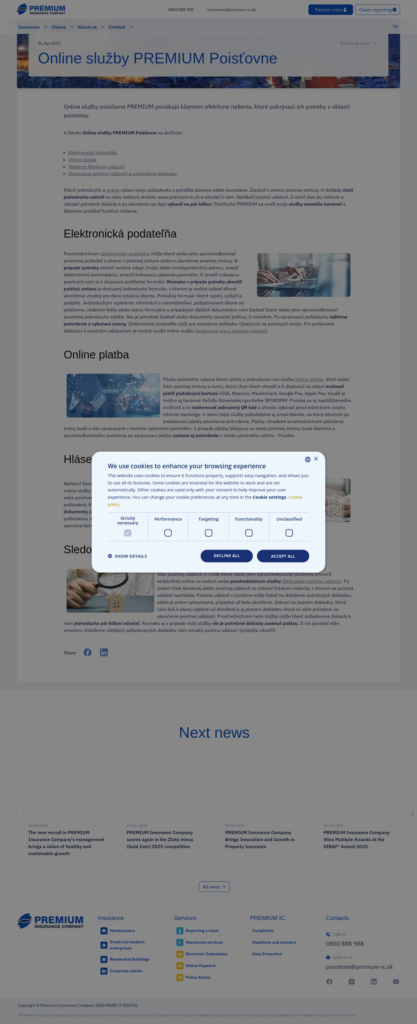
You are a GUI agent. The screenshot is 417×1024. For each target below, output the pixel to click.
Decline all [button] (226, 555)
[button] (127, 556)
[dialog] (208, 512)
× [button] (316, 459)
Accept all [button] (283, 556)
